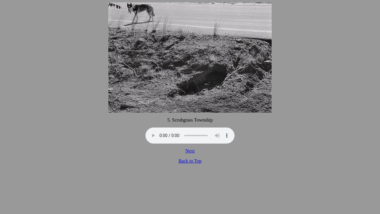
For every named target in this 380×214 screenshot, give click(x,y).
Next (189, 150)
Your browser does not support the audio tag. (190, 136)
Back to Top (190, 160)
